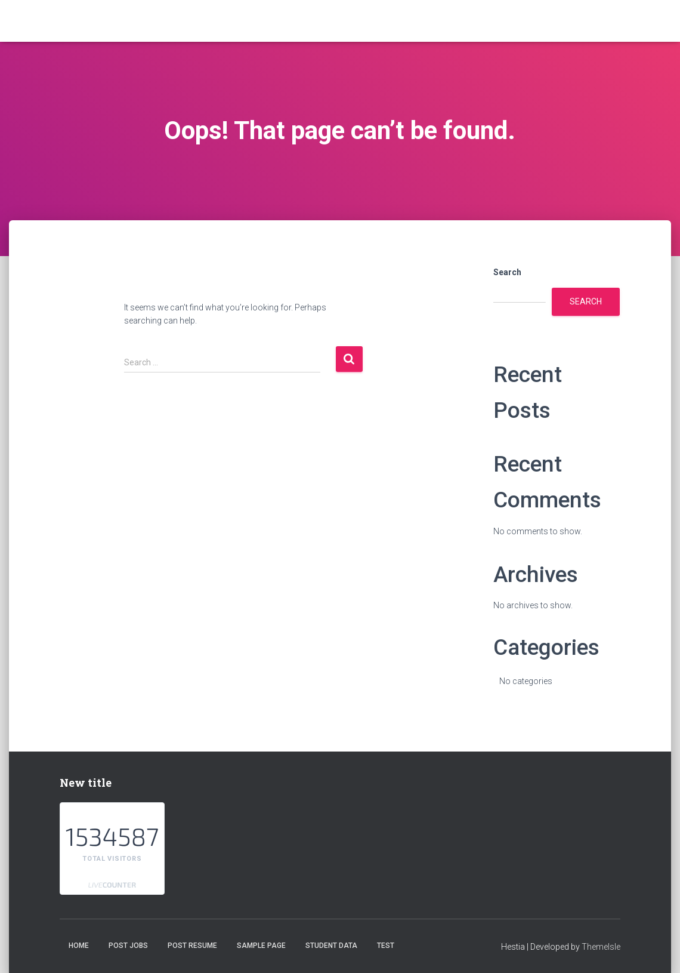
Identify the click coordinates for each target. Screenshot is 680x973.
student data (331, 945)
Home (79, 945)
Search (507, 272)
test (385, 945)
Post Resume (192, 945)
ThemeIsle (601, 947)
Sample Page (261, 945)
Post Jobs (128, 945)
